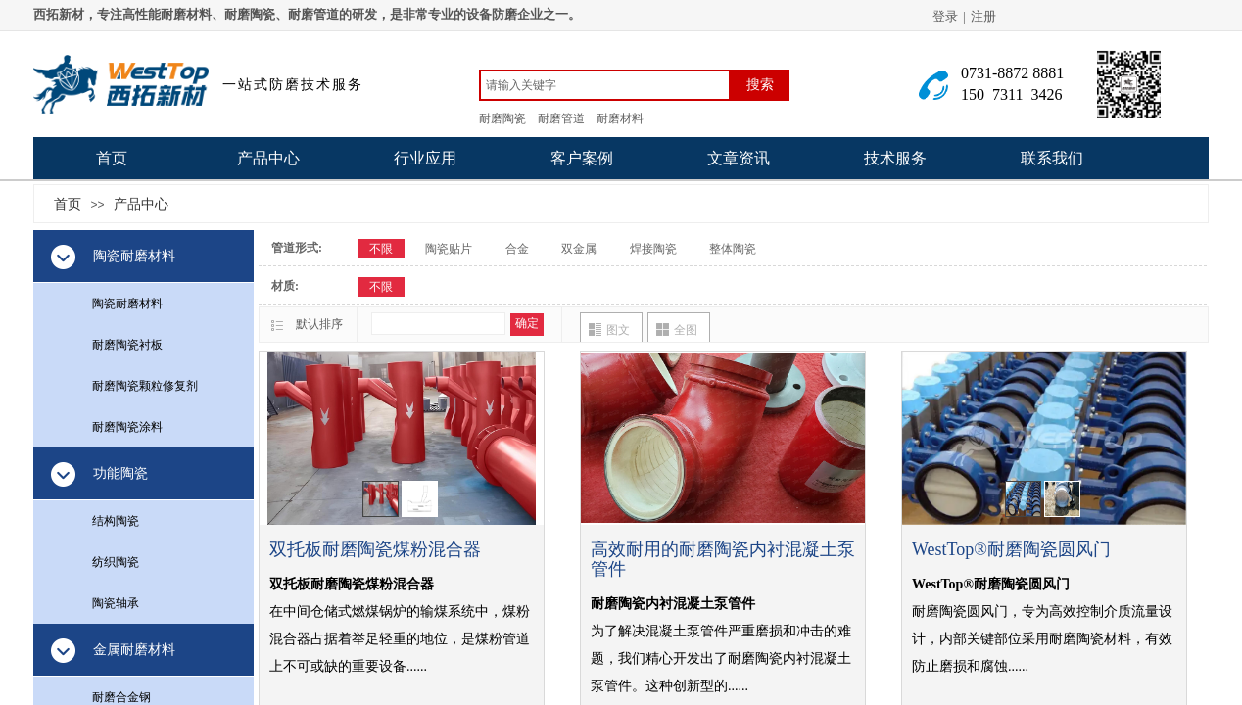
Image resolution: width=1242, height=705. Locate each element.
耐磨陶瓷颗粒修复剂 (145, 386)
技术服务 (895, 158)
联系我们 (1052, 158)
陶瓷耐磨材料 (127, 303)
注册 (983, 16)
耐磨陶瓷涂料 (127, 427)
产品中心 (268, 158)
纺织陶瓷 (115, 562)
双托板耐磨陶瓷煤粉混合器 (375, 549)
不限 (381, 249)
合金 (517, 249)
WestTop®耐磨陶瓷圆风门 (1011, 549)
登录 (945, 16)
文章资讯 (738, 158)
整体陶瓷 (732, 249)
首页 (111, 158)
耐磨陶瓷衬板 (127, 345)
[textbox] (605, 85)
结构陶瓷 (115, 521)
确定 (527, 323)
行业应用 (425, 158)
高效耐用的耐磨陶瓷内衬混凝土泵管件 (723, 559)
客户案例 (581, 158)
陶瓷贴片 (448, 249)
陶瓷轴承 (115, 603)
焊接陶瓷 (653, 249)
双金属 (579, 249)
